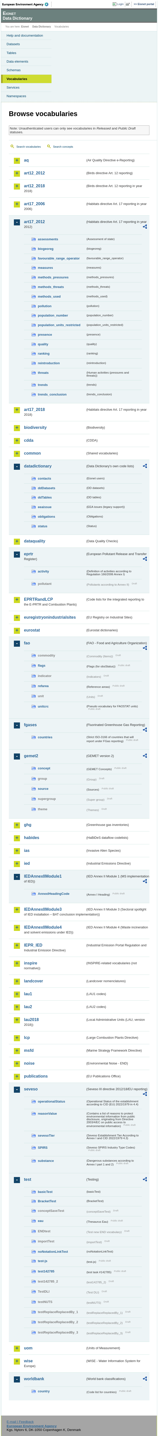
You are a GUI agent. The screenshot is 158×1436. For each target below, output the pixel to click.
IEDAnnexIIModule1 (43, 876)
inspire (30, 963)
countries (45, 737)
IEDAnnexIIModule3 (43, 909)
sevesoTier (46, 1135)
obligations (46, 516)
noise (29, 1063)
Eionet (25, 26)
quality (43, 344)
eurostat (32, 630)
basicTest (45, 1192)
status (42, 526)
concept (44, 768)
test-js (42, 1261)
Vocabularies (17, 79)
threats (43, 373)
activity (43, 571)
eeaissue (44, 507)
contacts (44, 478)
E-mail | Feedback (20, 1422)
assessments (48, 239)
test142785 (46, 1271)
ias (27, 850)
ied (27, 863)
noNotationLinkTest (53, 1252)
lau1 (28, 994)
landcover (33, 981)
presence (45, 334)
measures (45, 268)
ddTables (45, 497)
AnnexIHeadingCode (53, 894)
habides (31, 838)
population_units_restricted (59, 325)
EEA (26, 4)
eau (40, 1221)
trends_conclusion (52, 394)
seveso (31, 1089)
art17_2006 (34, 204)
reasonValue (47, 1113)
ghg (27, 825)
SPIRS (42, 1148)
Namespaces (16, 96)
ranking (43, 353)
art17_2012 (34, 222)
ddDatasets (46, 488)
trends (43, 385)
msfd (29, 1050)
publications (36, 1076)
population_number (53, 315)
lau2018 (31, 1019)
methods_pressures (53, 277)
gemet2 (31, 756)
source (43, 789)
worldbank (34, 1379)
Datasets (13, 44)
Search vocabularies (28, 146)
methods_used (49, 296)
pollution (44, 306)
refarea (43, 686)
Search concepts (63, 146)
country (44, 1391)
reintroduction (49, 363)
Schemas (14, 70)
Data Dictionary (41, 26)
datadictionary (37, 466)
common (32, 453)
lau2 (28, 1007)
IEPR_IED (33, 945)
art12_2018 (34, 186)
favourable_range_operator (59, 258)
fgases (30, 725)
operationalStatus (51, 1101)
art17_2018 (34, 409)
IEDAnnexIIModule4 (43, 927)
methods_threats (51, 287)
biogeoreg (46, 249)
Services (13, 87)
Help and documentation (25, 35)
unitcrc (43, 706)
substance (46, 1161)
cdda (28, 440)
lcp (27, 1037)
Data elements (17, 61)
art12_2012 (34, 173)
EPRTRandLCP (38, 599)
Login (120, 4)
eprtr (28, 554)
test (27, 1179)
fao (27, 643)
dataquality (34, 541)
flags (41, 665)
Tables (11, 53)
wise (28, 1361)
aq (26, 160)
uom (28, 1348)
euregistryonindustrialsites (50, 617)
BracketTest (47, 1201)
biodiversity (35, 427)
